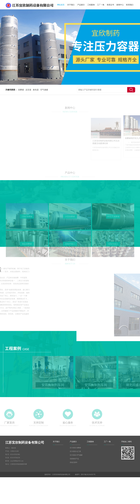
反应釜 (28, 90)
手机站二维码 (126, 442)
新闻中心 (120, 5)
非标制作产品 (74, 459)
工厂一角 (100, 5)
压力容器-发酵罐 (75, 448)
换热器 (36, 90)
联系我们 (129, 5)
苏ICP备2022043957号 (88, 474)
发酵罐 (21, 90)
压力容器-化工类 (75, 451)
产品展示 (81, 5)
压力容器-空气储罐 (76, 455)
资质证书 (110, 5)
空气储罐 (44, 90)
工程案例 (91, 5)
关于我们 (71, 5)
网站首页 (61, 5)
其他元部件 (73, 462)
